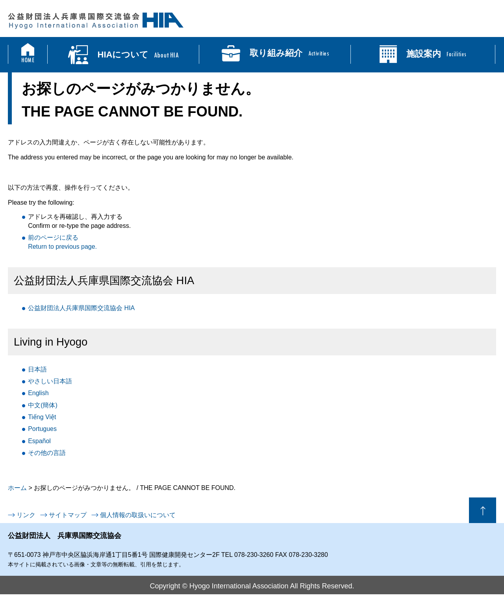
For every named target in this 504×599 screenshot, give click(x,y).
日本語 (37, 369)
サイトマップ (68, 515)
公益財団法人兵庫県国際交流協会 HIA (81, 308)
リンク (26, 515)
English (38, 393)
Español (39, 441)
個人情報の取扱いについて (138, 515)
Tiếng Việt (42, 417)
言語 (47, 452)
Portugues (42, 428)
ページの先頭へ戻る (482, 510)
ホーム (17, 487)
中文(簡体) (42, 405)
